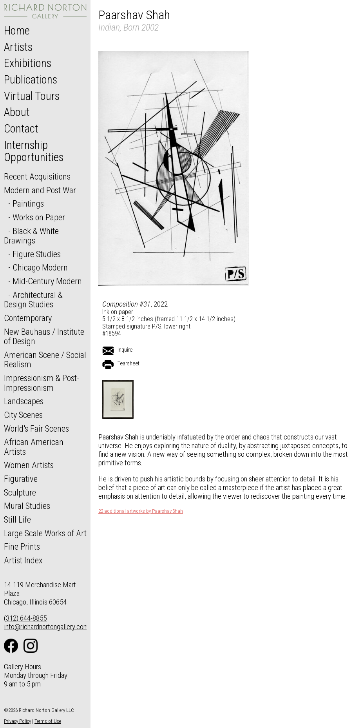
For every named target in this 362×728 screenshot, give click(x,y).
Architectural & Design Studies (33, 300)
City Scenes (23, 415)
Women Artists (29, 465)
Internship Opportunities (33, 151)
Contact (21, 128)
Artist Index (23, 560)
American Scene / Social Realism (45, 360)
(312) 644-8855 (25, 618)
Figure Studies (37, 254)
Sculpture (20, 492)
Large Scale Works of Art (45, 533)
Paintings (28, 203)
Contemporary (28, 318)
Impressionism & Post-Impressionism (41, 383)
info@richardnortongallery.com (46, 626)
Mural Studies (27, 506)
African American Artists (33, 447)
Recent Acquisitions (37, 176)
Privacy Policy (17, 721)
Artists (18, 47)
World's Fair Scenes (36, 428)
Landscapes (23, 401)
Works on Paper (39, 217)
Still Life (17, 519)
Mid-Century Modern (47, 281)
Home (17, 30)
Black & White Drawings (31, 236)
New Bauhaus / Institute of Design (44, 337)
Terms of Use (47, 721)
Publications (30, 79)
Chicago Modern (40, 267)
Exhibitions (27, 63)
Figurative (21, 479)
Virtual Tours (32, 96)
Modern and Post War (40, 190)
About (17, 112)
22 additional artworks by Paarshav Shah (140, 511)
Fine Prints (22, 546)
